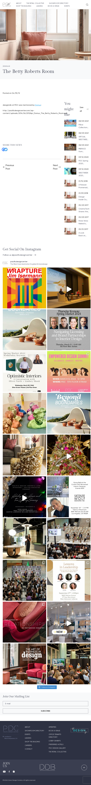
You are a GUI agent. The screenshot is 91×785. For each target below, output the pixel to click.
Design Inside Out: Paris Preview (83, 198)
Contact (28, 749)
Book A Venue (53, 6)
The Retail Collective (35, 3)
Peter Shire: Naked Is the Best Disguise (83, 222)
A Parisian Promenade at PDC (83, 186)
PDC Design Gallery (57, 748)
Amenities (52, 727)
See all (81, 109)
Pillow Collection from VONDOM (83, 126)
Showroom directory (58, 3)
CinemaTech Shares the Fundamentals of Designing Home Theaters (85, 210)
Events (67, 6)
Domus (38, 105)
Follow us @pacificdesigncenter (17, 255)
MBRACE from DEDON (82, 150)
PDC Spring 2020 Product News (83, 162)
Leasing (39, 6)
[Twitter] (5, 149)
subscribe (45, 711)
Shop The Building (23, 6)
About (18, 3)
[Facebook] (3, 149)
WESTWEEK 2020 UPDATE (83, 174)
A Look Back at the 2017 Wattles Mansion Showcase (83, 234)
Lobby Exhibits (55, 741)
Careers (28, 745)
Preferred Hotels (56, 744)
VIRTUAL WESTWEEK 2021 (83, 138)
